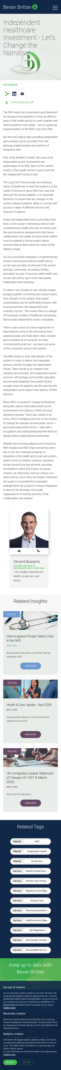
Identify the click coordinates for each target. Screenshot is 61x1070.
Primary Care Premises (36, 881)
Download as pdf (22, 102)
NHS (36, 841)
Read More (30, 666)
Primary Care (36, 900)
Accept (10, 1062)
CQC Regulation (37, 930)
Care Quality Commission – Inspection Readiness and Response (37, 940)
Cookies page (9, 1008)
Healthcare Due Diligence (37, 920)
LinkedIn (14, 94)
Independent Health (37, 851)
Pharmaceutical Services (37, 910)
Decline (26, 1062)
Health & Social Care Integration (37, 871)
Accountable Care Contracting (37, 950)
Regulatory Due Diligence (37, 890)
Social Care (36, 861)
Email (22, 94)
